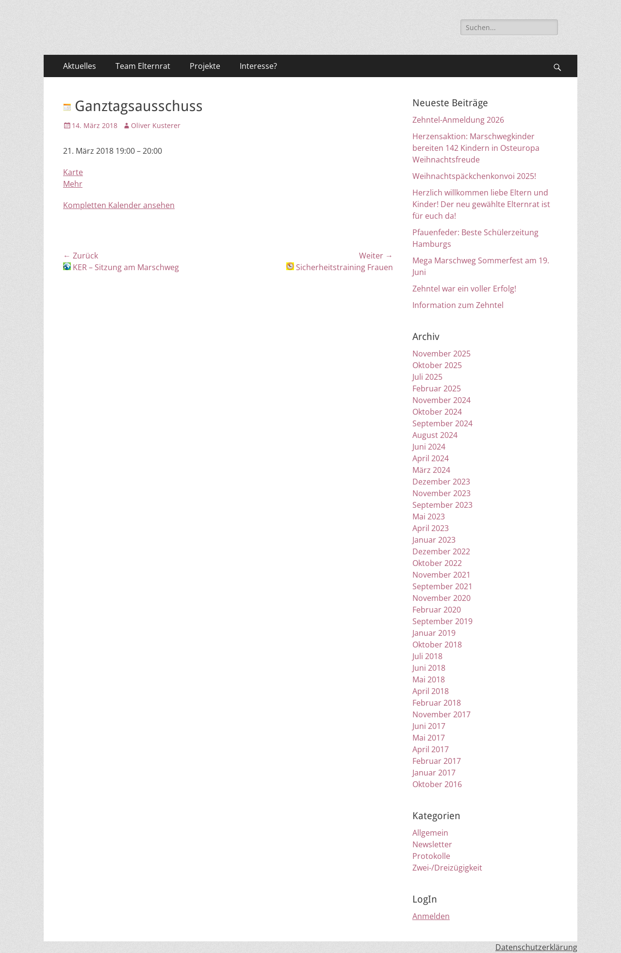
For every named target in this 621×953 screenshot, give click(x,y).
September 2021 (442, 586)
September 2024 (442, 423)
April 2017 (430, 749)
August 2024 (435, 435)
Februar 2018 (436, 702)
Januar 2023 (434, 539)
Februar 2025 (436, 388)
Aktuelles (79, 66)
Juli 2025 (427, 377)
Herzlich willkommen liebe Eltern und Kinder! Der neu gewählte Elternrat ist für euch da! (481, 204)
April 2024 (430, 458)
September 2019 (442, 621)
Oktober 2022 (437, 563)
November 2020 (441, 598)
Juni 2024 (428, 446)
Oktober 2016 (437, 784)
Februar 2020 (436, 609)
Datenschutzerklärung (536, 947)
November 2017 (441, 714)
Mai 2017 (428, 737)
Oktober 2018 (437, 644)
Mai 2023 (428, 516)
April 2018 (430, 691)
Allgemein (430, 832)
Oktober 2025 (437, 365)
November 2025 (441, 353)
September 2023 (442, 505)
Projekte (205, 66)
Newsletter (432, 844)
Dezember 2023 (441, 481)
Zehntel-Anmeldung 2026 (458, 119)
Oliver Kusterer (155, 125)
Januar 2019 (434, 633)
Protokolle (431, 856)
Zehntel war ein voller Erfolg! (464, 288)
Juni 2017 (428, 726)
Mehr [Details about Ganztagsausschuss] (72, 183)
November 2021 (441, 574)
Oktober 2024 (437, 411)
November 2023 (441, 493)
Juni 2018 (428, 667)
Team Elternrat (142, 66)
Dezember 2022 (441, 551)
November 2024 (441, 400)
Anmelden (431, 916)
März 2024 (431, 470)
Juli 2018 (427, 656)
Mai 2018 (428, 679)
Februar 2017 (436, 761)
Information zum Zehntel (458, 305)
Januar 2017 (434, 772)
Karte (73, 172)
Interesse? (258, 66)
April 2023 (430, 528)
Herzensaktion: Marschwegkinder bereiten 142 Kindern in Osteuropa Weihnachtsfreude (475, 148)
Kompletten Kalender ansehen (119, 205)
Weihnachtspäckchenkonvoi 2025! (474, 176)
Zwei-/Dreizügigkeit (447, 867)
